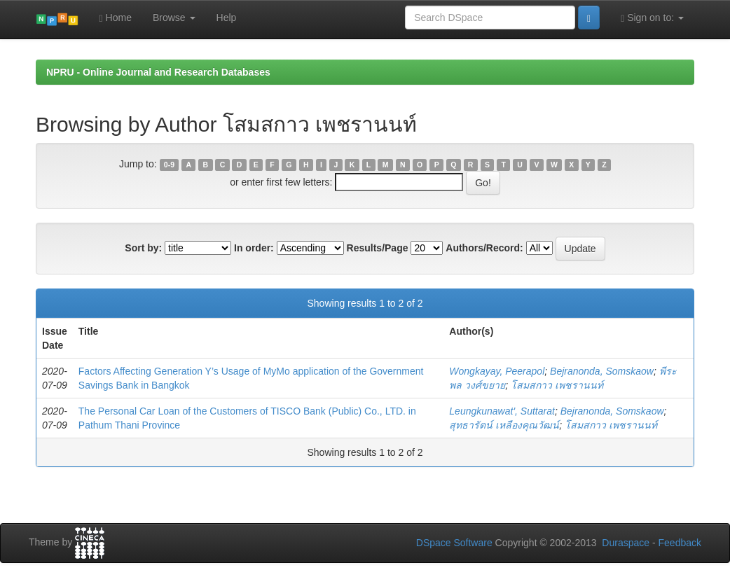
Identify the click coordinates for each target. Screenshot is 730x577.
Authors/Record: (484, 247)
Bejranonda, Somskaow (602, 371)
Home (115, 18)
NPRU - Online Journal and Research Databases (158, 72)
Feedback (680, 542)
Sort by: (143, 247)
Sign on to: (652, 18)
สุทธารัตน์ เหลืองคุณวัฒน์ (504, 425)
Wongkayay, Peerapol (496, 371)
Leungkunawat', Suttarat (502, 411)
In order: (254, 247)
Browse (174, 17)
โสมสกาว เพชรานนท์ (557, 385)
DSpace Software (454, 542)
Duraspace (625, 542)
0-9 (169, 164)
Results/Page (377, 247)
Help (226, 17)
